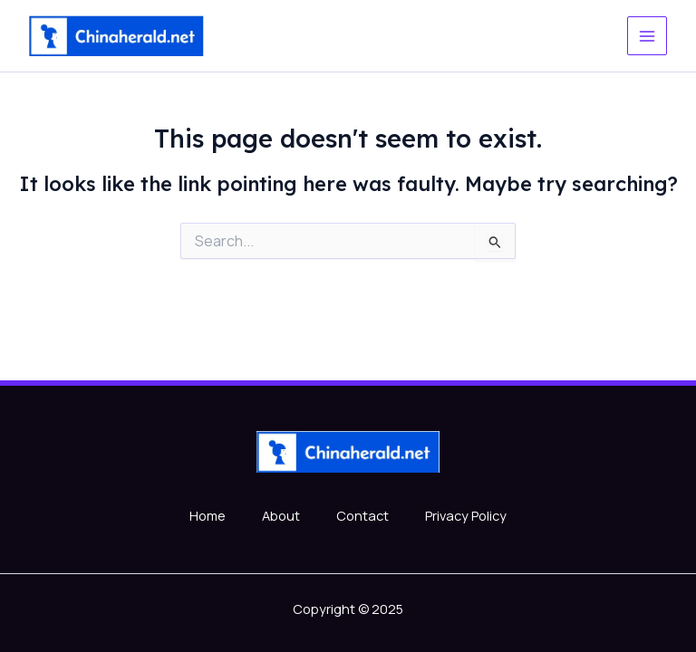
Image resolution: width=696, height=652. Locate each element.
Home (207, 515)
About (281, 515)
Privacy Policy (466, 515)
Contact (362, 515)
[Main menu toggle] (647, 36)
